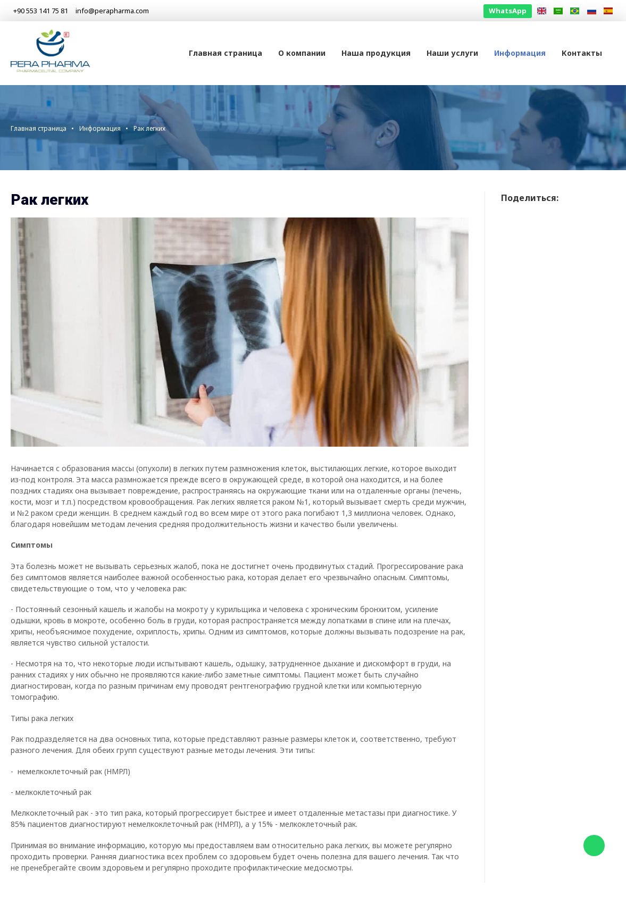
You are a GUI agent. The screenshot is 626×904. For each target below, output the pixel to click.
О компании (301, 53)
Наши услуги (452, 53)
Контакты (582, 53)
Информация (520, 53)
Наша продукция (376, 53)
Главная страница (225, 53)
